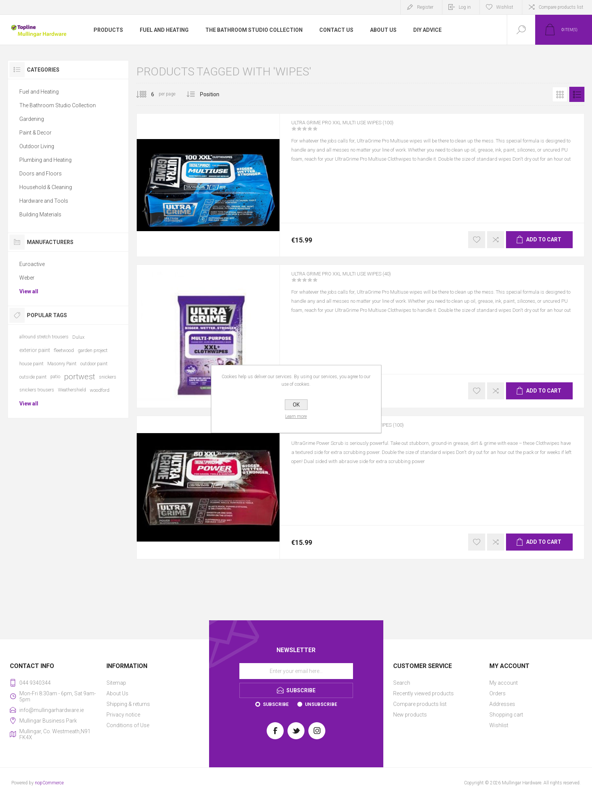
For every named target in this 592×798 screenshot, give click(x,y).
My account (503, 683)
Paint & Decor (35, 133)
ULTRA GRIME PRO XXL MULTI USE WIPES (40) (356, 278)
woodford (99, 390)
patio (55, 376)
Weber (26, 278)
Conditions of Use (127, 725)
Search (401, 683)
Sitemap (116, 683)
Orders (497, 693)
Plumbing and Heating (45, 160)
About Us (117, 693)
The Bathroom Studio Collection (57, 105)
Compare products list (561, 7)
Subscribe (276, 704)
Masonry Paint (62, 363)
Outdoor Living (36, 146)
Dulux (78, 337)
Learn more (296, 416)
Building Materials (40, 214)
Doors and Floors (40, 174)
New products (410, 715)
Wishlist (498, 725)
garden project (93, 350)
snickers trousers (36, 390)
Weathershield (72, 390)
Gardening (31, 119)
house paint (31, 363)
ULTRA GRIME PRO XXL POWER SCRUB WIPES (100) (363, 430)
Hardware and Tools (43, 201)
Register (425, 7)
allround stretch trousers (44, 337)
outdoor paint (94, 363)
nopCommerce (49, 782)
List (576, 94)
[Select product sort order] (215, 94)
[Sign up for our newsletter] (296, 671)
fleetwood (64, 350)
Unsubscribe (321, 704)
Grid (559, 94)
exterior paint (34, 350)
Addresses (502, 704)
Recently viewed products (423, 693)
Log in (465, 7)
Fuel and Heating (39, 92)
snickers (107, 377)
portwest (79, 376)
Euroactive (32, 264)
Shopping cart (506, 715)
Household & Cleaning (45, 187)
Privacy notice (123, 715)
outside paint (33, 377)
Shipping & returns (128, 704)
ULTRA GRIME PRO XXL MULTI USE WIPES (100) (358, 127)
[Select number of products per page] (147, 94)
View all (28, 291)
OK (296, 405)
